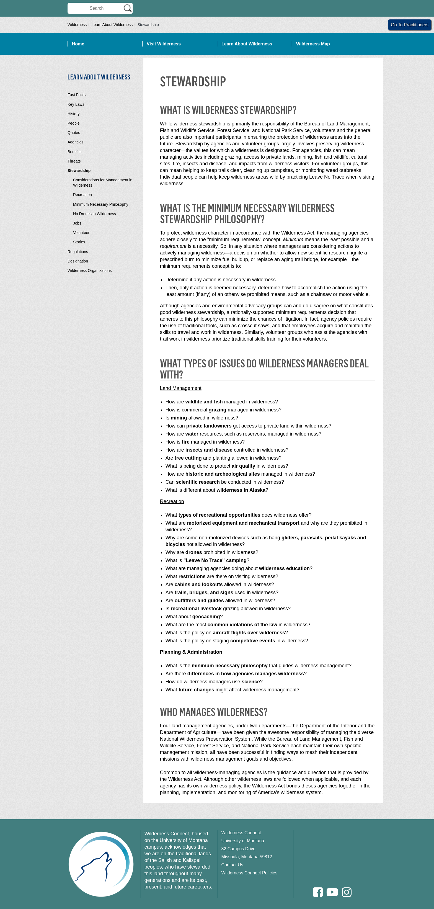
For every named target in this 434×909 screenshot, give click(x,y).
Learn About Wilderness (112, 24)
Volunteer (81, 232)
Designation (78, 261)
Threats (74, 161)
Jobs (77, 223)
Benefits (75, 152)
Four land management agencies (196, 725)
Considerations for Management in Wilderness (102, 182)
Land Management (181, 388)
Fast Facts (77, 94)
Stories (79, 242)
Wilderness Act (184, 779)
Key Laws (76, 104)
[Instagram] (347, 892)
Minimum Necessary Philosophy (100, 204)
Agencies (76, 142)
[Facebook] (318, 892)
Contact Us (232, 864)
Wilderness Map (313, 44)
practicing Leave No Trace (315, 177)
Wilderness (77, 24)
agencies (221, 143)
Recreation (82, 194)
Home (78, 44)
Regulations (78, 251)
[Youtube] (332, 892)
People (74, 123)
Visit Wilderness (164, 44)
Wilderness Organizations (90, 270)
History (74, 114)
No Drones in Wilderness (94, 214)
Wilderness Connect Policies (249, 873)
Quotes (74, 132)
